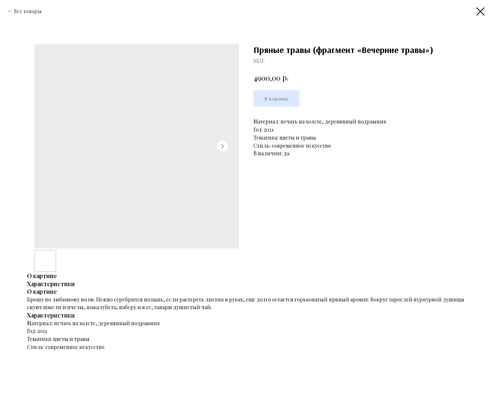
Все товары (28, 11)
